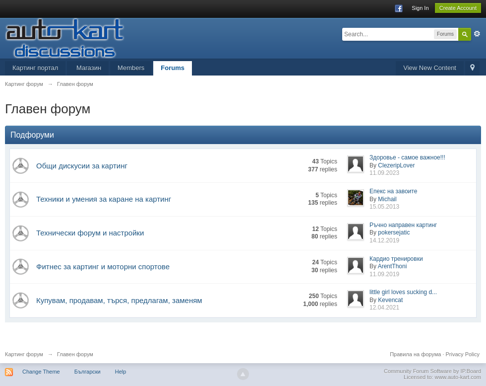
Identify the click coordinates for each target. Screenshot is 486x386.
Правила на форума (415, 354)
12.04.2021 (384, 307)
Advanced (477, 34)
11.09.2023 (384, 172)
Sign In (420, 8)
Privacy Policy (463, 354)
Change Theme (41, 372)
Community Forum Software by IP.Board (432, 371)
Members (131, 68)
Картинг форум (24, 354)
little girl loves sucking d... (403, 292)
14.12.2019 (384, 240)
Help (120, 372)
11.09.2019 (384, 274)
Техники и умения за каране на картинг (103, 199)
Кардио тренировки (396, 258)
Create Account (458, 8)
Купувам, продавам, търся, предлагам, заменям (119, 300)
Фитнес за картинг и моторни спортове (103, 266)
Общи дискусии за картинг (81, 165)
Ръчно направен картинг (403, 225)
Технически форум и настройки (90, 233)
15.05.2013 (384, 206)
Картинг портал (35, 68)
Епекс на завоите (393, 191)
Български (87, 372)
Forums (172, 68)
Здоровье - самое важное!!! (407, 157)
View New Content (429, 68)
